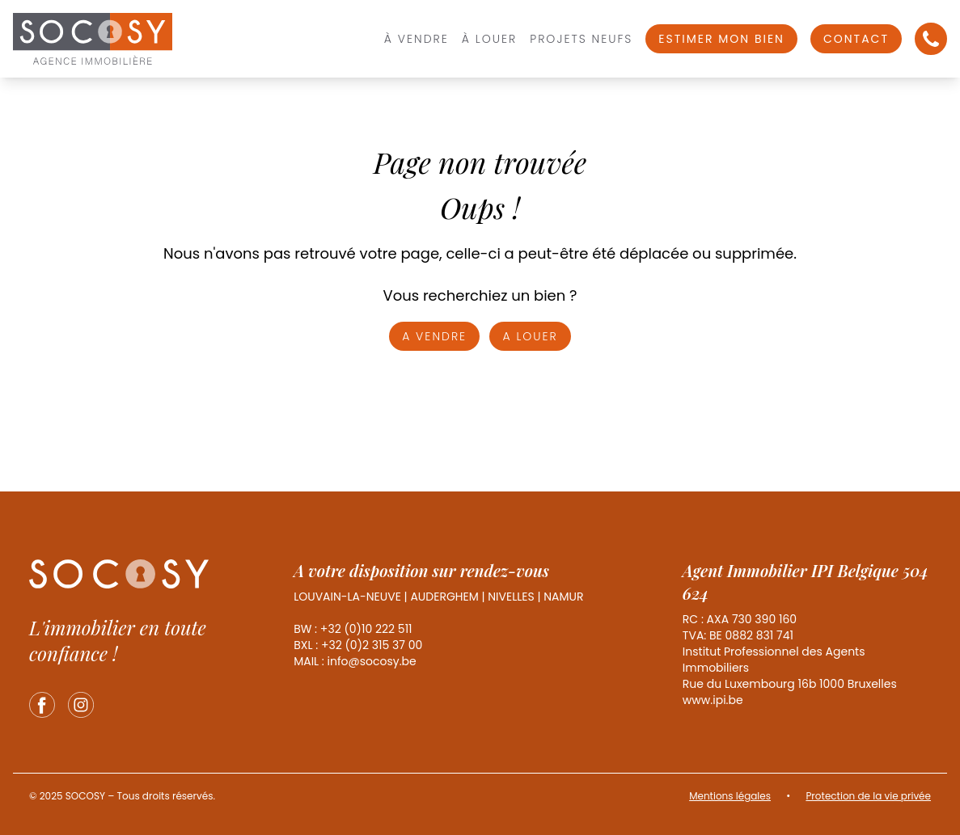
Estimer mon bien (721, 39)
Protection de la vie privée (868, 796)
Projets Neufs (581, 39)
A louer (529, 336)
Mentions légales (730, 796)
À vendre (416, 39)
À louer (489, 39)
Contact (856, 39)
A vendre (434, 336)
